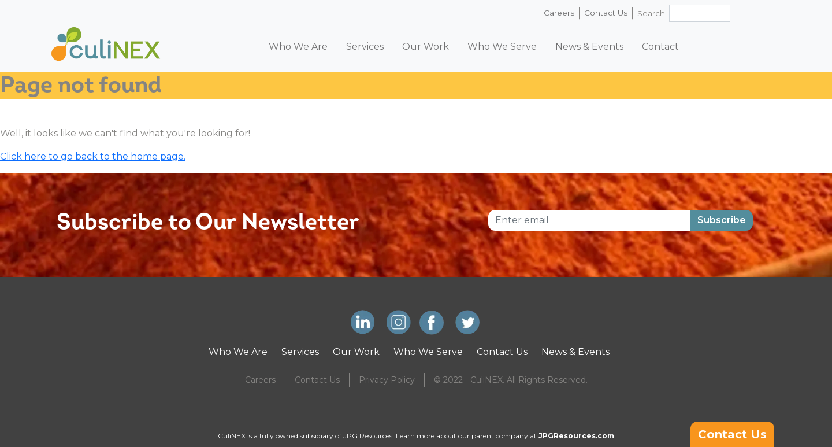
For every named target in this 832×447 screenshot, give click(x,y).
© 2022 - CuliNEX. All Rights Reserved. (511, 380)
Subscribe (721, 220)
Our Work (425, 46)
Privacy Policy (387, 380)
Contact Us (605, 12)
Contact (660, 46)
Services (365, 46)
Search (651, 13)
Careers (559, 12)
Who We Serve (502, 46)
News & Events (589, 46)
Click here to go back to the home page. (92, 156)
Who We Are (298, 46)
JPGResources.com (576, 435)
